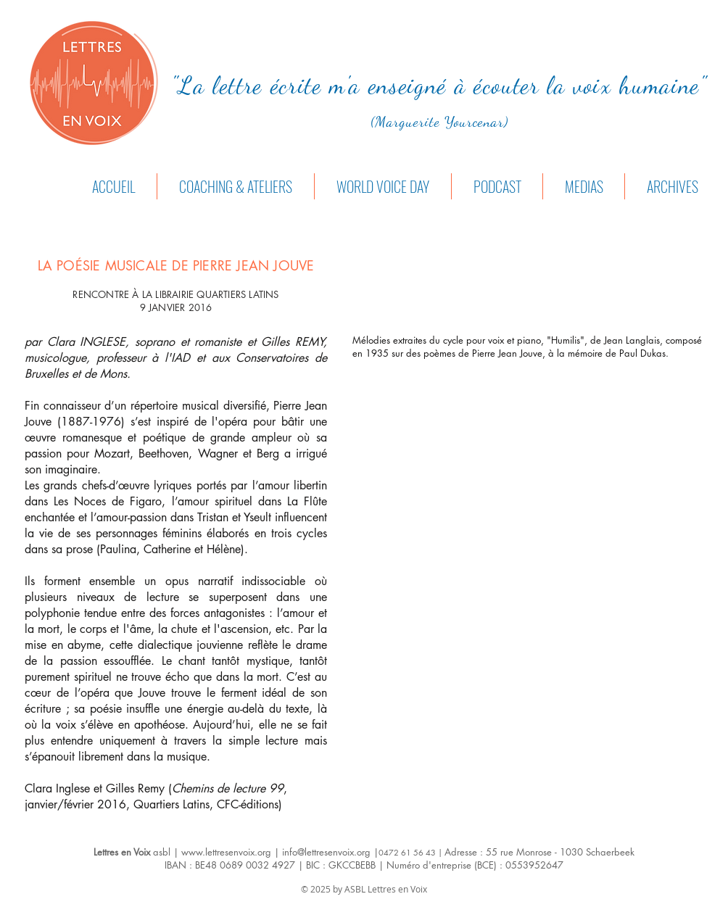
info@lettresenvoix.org (326, 851)
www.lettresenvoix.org (226, 851)
